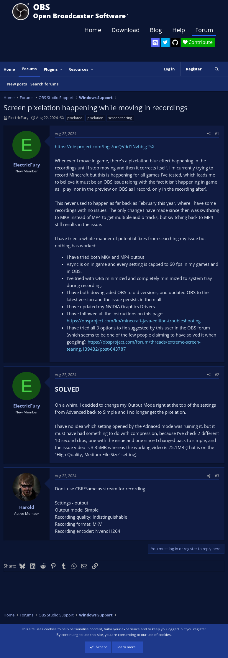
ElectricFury (18, 117)
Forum (204, 30)
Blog (156, 30)
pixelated (74, 117)
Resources (78, 69)
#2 (217, 374)
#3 (217, 475)
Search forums (44, 84)
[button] (61, 69)
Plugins (51, 69)
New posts (17, 84)
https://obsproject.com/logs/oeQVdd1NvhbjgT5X (105, 146)
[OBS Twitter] (165, 42)
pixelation (95, 117)
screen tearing (120, 117)
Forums (29, 68)
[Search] (216, 69)
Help (178, 30)
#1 (217, 133)
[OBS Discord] (155, 42)
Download (125, 30)
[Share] (209, 133)
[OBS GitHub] (175, 42)
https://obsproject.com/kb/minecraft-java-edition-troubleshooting (134, 321)
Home (92, 30)
